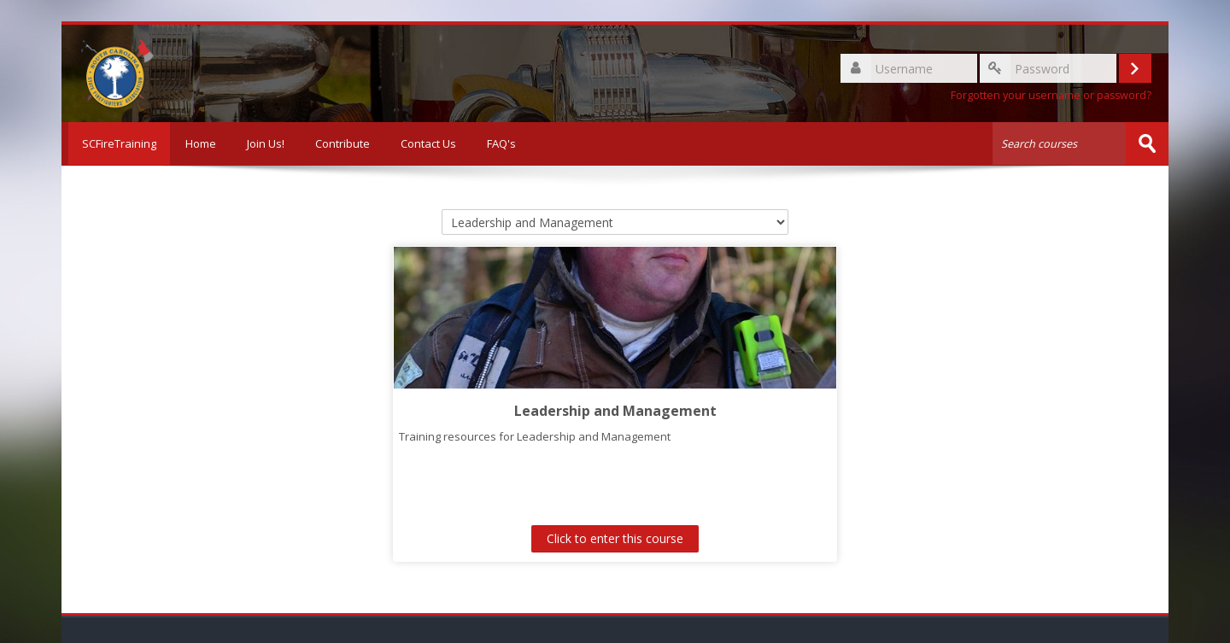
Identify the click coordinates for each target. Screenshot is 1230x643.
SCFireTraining (116, 143)
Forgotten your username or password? (1051, 95)
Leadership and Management (615, 409)
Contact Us (428, 143)
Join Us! (265, 143)
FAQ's (501, 143)
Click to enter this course (615, 538)
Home (200, 143)
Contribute (342, 143)
